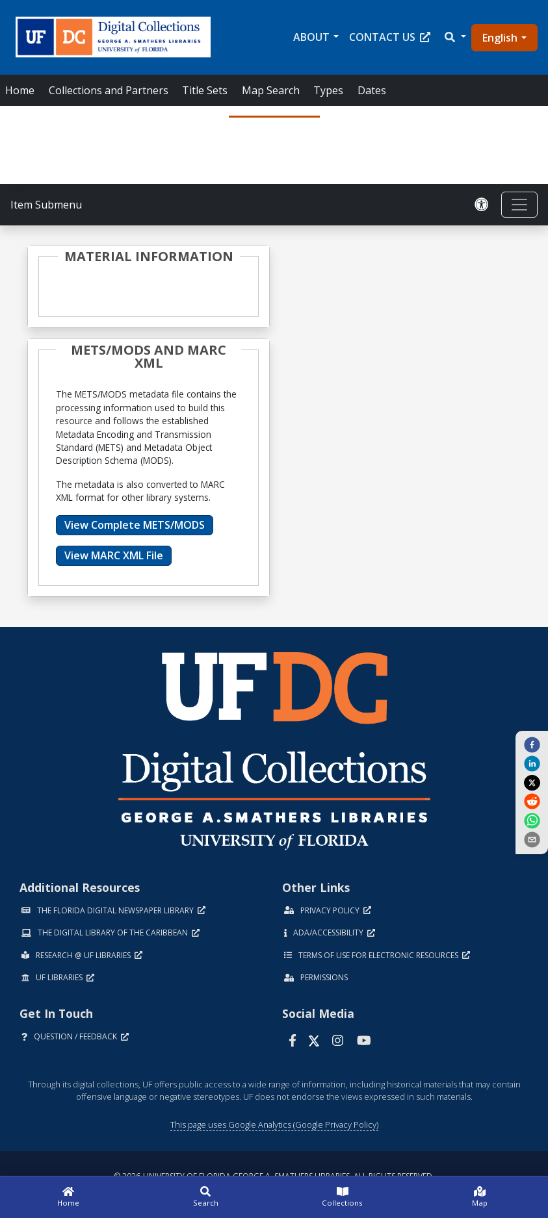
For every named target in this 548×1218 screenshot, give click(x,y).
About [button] (311, 37)
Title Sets (205, 90)
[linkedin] (531, 763)
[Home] (68, 1197)
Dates (372, 90)
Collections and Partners (108, 90)
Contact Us (389, 37)
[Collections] (342, 1197)
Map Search (271, 90)
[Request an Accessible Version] (481, 205)
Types (328, 90)
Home (19, 90)
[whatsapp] (531, 819)
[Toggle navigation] (519, 205)
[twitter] (531, 782)
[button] (454, 37)
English (499, 38)
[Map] (479, 1197)
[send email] (531, 839)
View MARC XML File (113, 555)
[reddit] (531, 801)
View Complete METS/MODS (134, 525)
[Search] (205, 1197)
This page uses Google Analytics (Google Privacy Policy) (274, 1124)
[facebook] (531, 744)
